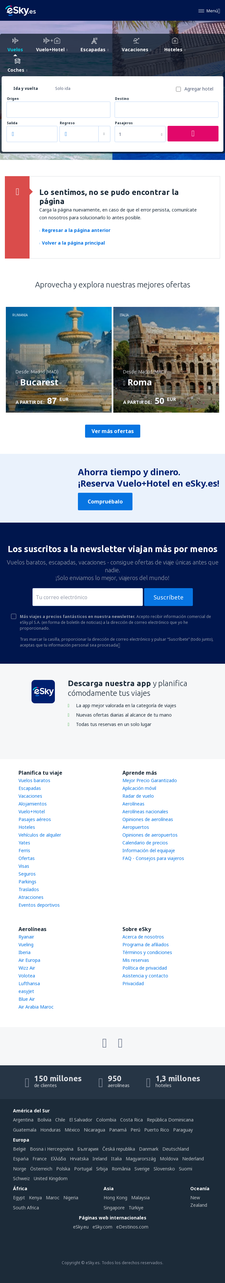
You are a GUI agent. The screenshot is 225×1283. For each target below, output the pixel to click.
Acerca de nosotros (143, 937)
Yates (24, 843)
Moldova (169, 1159)
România (121, 1169)
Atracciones (31, 897)
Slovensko (164, 1169)
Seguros (27, 874)
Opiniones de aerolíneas (147, 819)
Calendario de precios (145, 843)
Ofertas (27, 858)
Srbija (102, 1169)
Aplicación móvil (139, 788)
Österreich (41, 1169)
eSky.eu (81, 1227)
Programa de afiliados (145, 944)
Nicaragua (94, 1130)
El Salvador (80, 1120)
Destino (122, 99)
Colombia (106, 1120)
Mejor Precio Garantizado (149, 780)
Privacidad (133, 983)
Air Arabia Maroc (36, 1007)
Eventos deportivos (39, 905)
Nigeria (70, 1197)
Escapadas (30, 788)
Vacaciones (30, 796)
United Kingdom (51, 1178)
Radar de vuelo (138, 796)
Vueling (26, 944)
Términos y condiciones (147, 952)
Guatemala (24, 1130)
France (39, 1159)
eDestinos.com (132, 1227)
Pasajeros (124, 123)
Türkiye (136, 1207)
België (19, 1149)
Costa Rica (131, 1120)
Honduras (50, 1130)
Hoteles (27, 827)
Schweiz (21, 1178)
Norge (19, 1169)
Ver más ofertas (113, 431)
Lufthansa (29, 983)
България (87, 1149)
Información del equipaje (148, 850)
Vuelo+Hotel (32, 811)
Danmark (148, 1149)
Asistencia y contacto (145, 976)
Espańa (21, 1159)
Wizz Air (27, 968)
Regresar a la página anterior (74, 230)
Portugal (83, 1169)
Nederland (193, 1159)
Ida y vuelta (25, 88)
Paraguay (183, 1130)
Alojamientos (33, 804)
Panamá (118, 1130)
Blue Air (27, 999)
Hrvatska (79, 1159)
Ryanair (26, 937)
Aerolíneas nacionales (145, 811)
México (72, 1130)
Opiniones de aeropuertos (150, 835)
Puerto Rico (156, 1130)
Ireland (100, 1159)
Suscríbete (168, 597)
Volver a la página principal (72, 243)
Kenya (35, 1197)
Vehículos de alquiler (40, 835)
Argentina (23, 1120)
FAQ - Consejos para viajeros (153, 858)
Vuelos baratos (34, 780)
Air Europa (29, 960)
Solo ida (62, 88)
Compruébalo (105, 501)
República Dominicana (170, 1120)
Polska (63, 1169)
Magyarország (141, 1159)
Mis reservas (135, 960)
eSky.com (102, 1227)
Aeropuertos (135, 827)
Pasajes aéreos (35, 819)
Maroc (52, 1197)
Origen (13, 99)
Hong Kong (115, 1197)
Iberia (25, 952)
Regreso (67, 123)
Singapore (114, 1207)
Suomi (185, 1169)
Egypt (19, 1197)
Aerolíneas (133, 804)
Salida (12, 123)
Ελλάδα (58, 1159)
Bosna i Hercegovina (51, 1149)
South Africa (26, 1207)
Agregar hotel (198, 89)
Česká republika (118, 1149)
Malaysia (140, 1197)
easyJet (26, 991)
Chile (60, 1120)
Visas (24, 866)
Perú (135, 1130)
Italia (116, 1159)
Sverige (142, 1169)
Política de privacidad (144, 968)
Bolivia (44, 1120)
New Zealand (198, 1201)
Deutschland (175, 1149)
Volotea (27, 976)
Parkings (27, 881)
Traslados (29, 889)
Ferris (24, 850)
